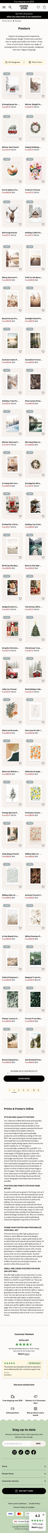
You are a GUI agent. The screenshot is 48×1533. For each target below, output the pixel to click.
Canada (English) (24, 1521)
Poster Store (7, 21)
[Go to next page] (38, 1090)
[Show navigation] (4, 7)
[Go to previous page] (9, 1090)
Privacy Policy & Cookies (24, 1507)
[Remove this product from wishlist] (20, 96)
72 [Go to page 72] (34, 1090)
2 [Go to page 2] (18, 1090)
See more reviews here (24, 1384)
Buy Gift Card (24, 1491)
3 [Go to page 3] (23, 1090)
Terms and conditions (17, 1503)
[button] (37, 1521)
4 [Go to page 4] (28, 1090)
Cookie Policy (34, 1503)
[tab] (38, 7)
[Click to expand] (24, 1466)
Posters (18, 21)
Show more (24, 1079)
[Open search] (10, 7)
